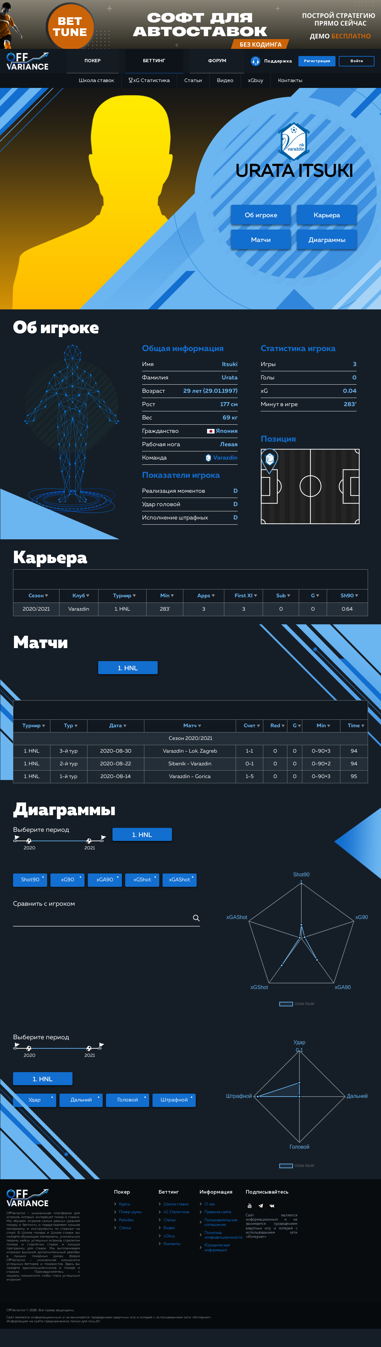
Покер (92, 61)
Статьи (193, 80)
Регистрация (317, 61)
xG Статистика (149, 80)
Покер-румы (130, 1078)
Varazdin (221, 458)
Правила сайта (217, 1078)
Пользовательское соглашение (220, 1088)
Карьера (327, 215)
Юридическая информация (217, 1114)
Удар (35, 1017)
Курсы (124, 1070)
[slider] (89, 841)
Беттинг (154, 61)
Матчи (261, 240)
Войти (356, 61)
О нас (209, 1070)
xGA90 (105, 880)
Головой (127, 1017)
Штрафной (174, 1017)
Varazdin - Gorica (190, 776)
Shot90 (30, 880)
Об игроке (261, 215)
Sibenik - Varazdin (189, 764)
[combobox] (106, 921)
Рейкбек (126, 1086)
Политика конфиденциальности (223, 1101)
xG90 (67, 880)
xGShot (142, 880)
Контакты (290, 80)
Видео (225, 80)
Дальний (81, 1017)
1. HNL (128, 668)
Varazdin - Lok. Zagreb (190, 751)
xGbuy (255, 80)
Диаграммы (327, 240)
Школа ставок (96, 80)
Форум (217, 61)
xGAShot (179, 880)
